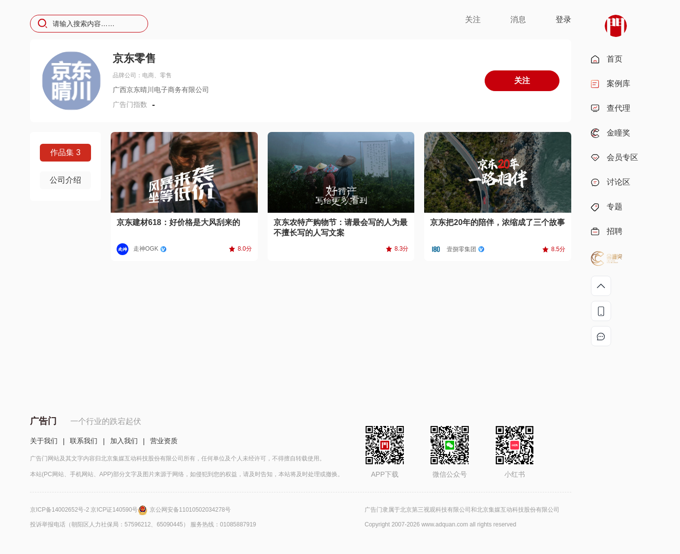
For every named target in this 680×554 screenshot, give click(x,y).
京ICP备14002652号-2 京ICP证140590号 (90, 509)
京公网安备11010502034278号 (190, 509)
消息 (518, 19)
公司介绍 (65, 180)
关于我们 (44, 441)
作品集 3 (65, 152)
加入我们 (124, 441)
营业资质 (164, 441)
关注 (473, 19)
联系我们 (83, 441)
